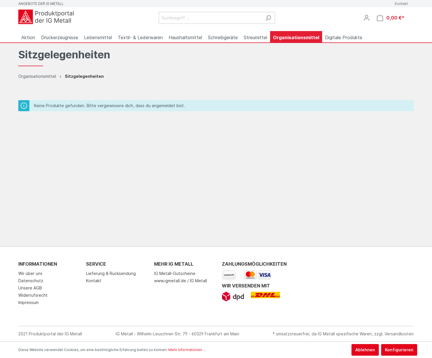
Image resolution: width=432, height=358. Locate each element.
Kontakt (401, 3)
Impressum (28, 302)
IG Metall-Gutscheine (174, 273)
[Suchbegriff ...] (210, 18)
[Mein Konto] (366, 17)
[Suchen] (268, 18)
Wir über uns (30, 273)
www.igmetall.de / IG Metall (180, 280)
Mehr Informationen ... (187, 350)
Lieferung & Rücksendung (111, 273)
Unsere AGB (30, 287)
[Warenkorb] (390, 18)
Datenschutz (30, 280)
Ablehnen (365, 349)
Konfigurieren (399, 349)
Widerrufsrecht (33, 295)
